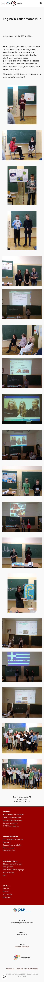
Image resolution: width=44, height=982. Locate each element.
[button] (3, 3)
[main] (22, 19)
